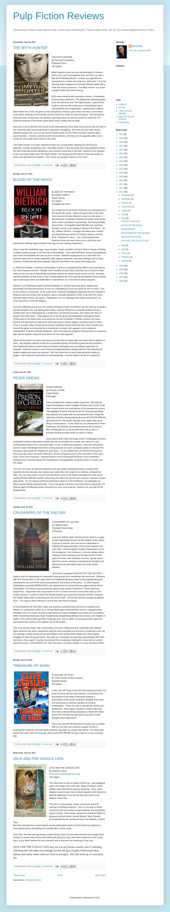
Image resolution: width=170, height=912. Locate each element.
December (126, 195)
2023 (121, 146)
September (126, 207)
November (126, 199)
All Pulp (122, 107)
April (123, 249)
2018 (121, 165)
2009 (121, 269)
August (124, 210)
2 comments (47, 498)
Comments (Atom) (33, 880)
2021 (121, 153)
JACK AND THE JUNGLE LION (38, 759)
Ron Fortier (137, 46)
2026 (121, 134)
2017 (121, 169)
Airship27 (123, 104)
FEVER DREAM (26, 378)
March (124, 253)
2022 (121, 150)
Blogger (96, 897)
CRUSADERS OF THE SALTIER (39, 513)
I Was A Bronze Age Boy (125, 112)
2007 (121, 277)
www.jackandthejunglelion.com (64, 774)
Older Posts (100, 875)
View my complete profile (140, 50)
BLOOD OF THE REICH (32, 180)
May (123, 245)
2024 (121, 142)
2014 (121, 180)
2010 (121, 266)
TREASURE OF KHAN (31, 666)
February (125, 257)
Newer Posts (19, 875)
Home (60, 875)
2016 (121, 172)
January (125, 261)
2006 (121, 281)
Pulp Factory (124, 122)
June (123, 218)
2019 (121, 161)
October (125, 203)
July (123, 214)
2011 (121, 192)
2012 (121, 188)
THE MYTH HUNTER (30, 48)
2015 (121, 176)
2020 (121, 157)
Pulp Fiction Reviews (58, 15)
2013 (121, 184)
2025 (121, 138)
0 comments (47, 165)
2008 (121, 273)
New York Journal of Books (126, 117)
